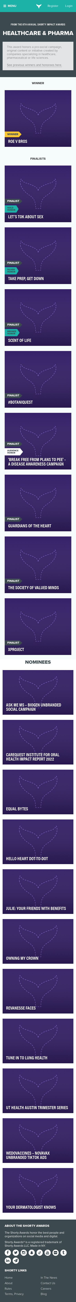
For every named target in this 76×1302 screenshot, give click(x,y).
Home (9, 1278)
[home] (38, 6)
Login (69, 6)
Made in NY (37, 1246)
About (8, 1283)
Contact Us (48, 1283)
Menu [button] (9, 6)
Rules (8, 1288)
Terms (9, 1294)
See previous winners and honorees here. (34, 65)
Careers (46, 1288)
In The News (49, 1278)
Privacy (19, 1294)
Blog (44, 1294)
